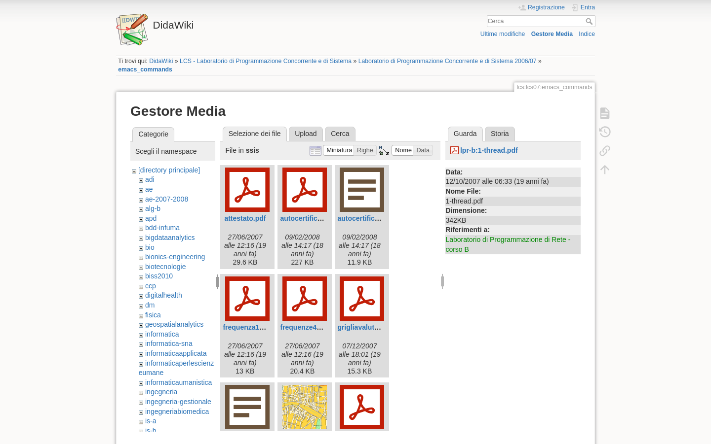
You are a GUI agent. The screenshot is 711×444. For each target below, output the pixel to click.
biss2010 (159, 276)
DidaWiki (161, 61)
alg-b (152, 208)
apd (151, 218)
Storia (500, 133)
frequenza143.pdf (251, 327)
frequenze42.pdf (306, 327)
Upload (305, 133)
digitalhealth (163, 295)
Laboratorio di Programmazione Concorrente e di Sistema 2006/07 (447, 61)
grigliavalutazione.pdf (372, 327)
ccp (150, 286)
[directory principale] (169, 170)
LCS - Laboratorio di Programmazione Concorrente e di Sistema (266, 61)
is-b (151, 431)
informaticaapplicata (176, 353)
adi (150, 179)
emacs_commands (145, 69)
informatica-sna (169, 343)
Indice (587, 34)
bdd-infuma (162, 228)
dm (150, 305)
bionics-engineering (175, 257)
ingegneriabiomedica (177, 411)
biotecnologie (165, 267)
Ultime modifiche (502, 34)
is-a (151, 421)
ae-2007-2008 (166, 199)
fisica (153, 315)
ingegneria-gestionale (178, 402)
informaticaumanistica (178, 382)
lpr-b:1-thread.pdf (489, 150)
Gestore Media (552, 34)
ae (149, 189)
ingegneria (161, 392)
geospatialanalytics (174, 324)
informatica (162, 334)
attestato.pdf (245, 218)
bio (150, 247)
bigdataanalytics (170, 237)
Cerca (590, 21)
